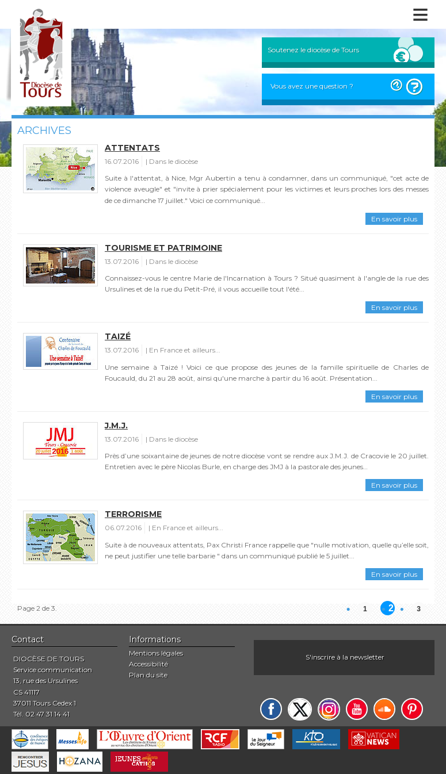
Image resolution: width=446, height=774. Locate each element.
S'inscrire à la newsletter (345, 657)
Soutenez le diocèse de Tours (313, 49)
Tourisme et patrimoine (163, 248)
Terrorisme (133, 514)
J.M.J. (116, 425)
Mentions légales (156, 653)
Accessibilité (148, 664)
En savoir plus (394, 218)
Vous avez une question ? (311, 86)
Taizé (118, 336)
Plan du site (148, 674)
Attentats (132, 148)
